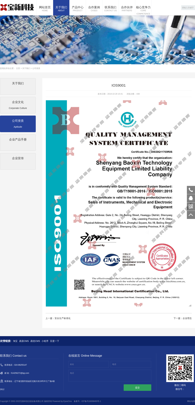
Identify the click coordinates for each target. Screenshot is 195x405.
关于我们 (61, 9)
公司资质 (36, 68)
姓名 (72, 364)
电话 (114, 364)
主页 (18, 68)
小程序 (45, 341)
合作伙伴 (127, 9)
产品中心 (78, 9)
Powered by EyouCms (62, 401)
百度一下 (54, 341)
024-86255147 (191, 190)
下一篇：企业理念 (183, 318)
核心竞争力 (143, 10)
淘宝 (15, 341)
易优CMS (35, 341)
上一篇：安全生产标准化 (58, 318)
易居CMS (24, 341)
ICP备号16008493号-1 (91, 401)
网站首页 (45, 9)
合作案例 (94, 9)
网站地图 (191, 401)
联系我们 (110, 9)
